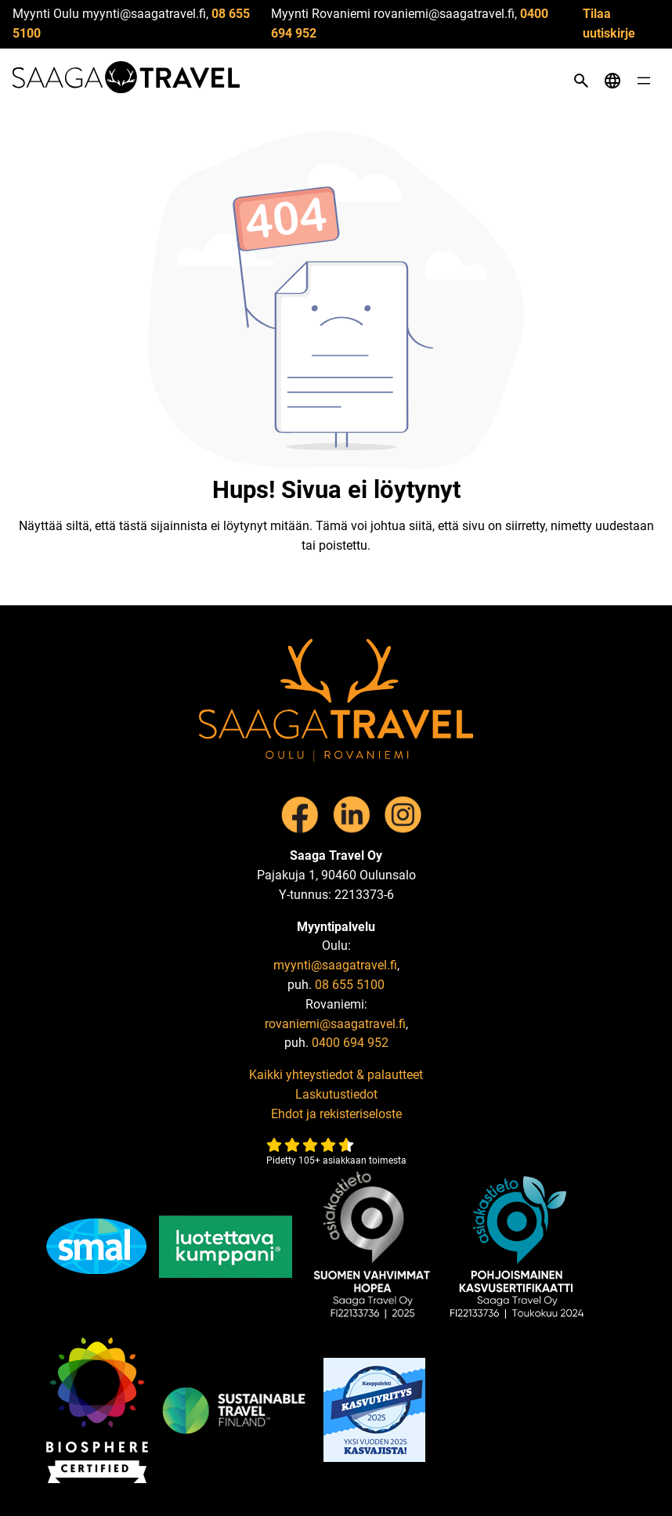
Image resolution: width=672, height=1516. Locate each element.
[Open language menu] (612, 80)
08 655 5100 (350, 984)
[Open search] (581, 80)
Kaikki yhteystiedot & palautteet (336, 1074)
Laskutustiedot (336, 1094)
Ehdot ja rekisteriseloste (336, 1113)
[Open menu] (643, 80)
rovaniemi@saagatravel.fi (335, 1023)
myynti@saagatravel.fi (335, 965)
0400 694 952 (350, 1042)
